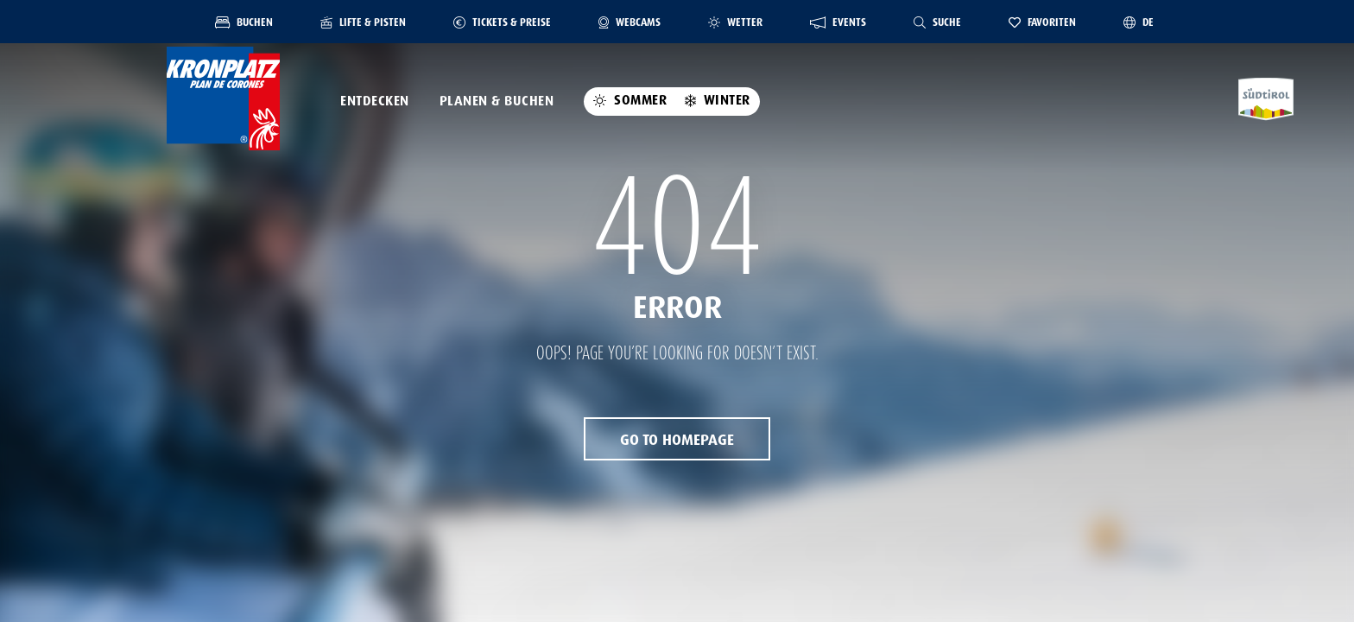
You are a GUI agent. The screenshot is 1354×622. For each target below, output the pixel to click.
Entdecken (374, 101)
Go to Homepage (677, 440)
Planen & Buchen (497, 101)
